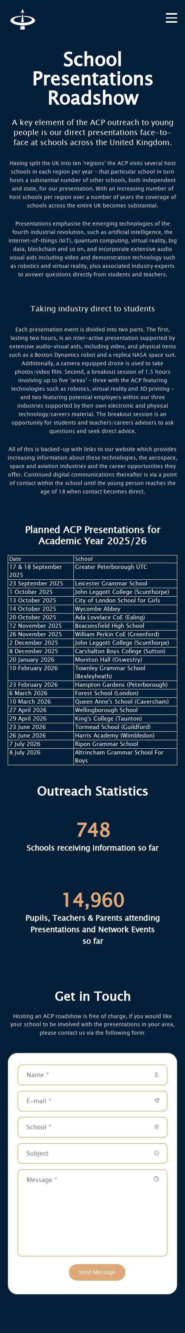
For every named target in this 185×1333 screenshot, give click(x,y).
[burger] (171, 17)
